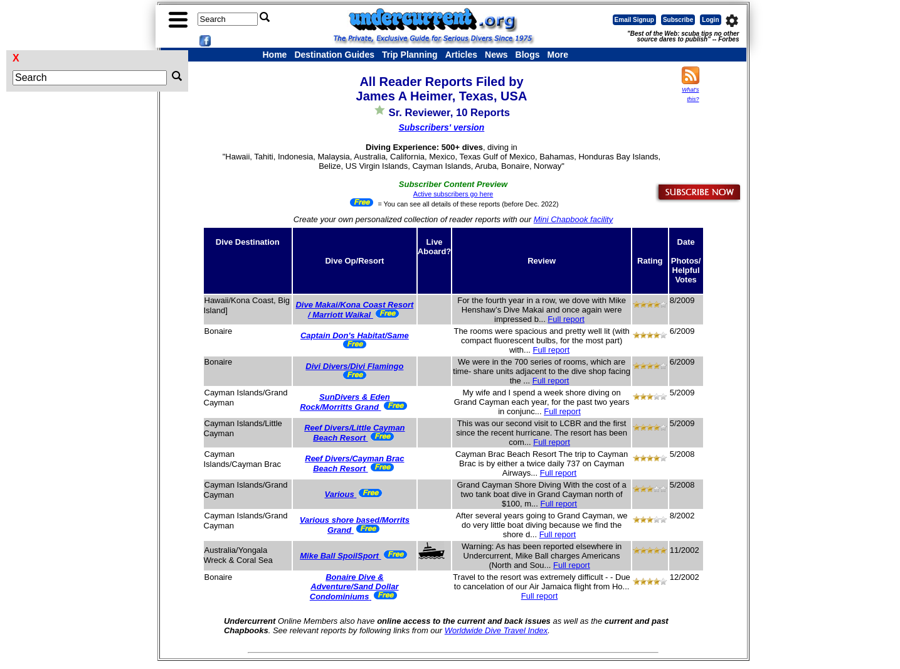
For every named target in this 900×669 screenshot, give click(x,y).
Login (710, 19)
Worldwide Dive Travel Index (496, 630)
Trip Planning (410, 55)
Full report (566, 319)
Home (275, 55)
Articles (461, 55)
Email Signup (634, 19)
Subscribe (678, 19)
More (557, 55)
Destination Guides (334, 55)
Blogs (528, 55)
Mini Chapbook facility (573, 219)
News (496, 55)
